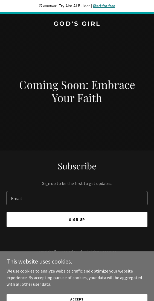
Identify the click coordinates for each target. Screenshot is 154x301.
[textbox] (77, 198)
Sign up (77, 219)
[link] (77, 24)
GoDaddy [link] (87, 264)
